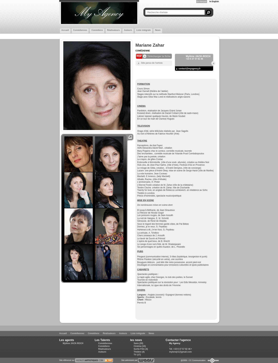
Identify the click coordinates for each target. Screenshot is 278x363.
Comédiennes (80, 30)
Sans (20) (138, 343)
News (157, 30)
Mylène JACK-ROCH (73, 343)
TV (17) (137, 354)
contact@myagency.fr (190, 68)
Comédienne (142, 50)
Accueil (65, 30)
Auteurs (128, 30)
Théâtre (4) (139, 352)
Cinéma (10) (140, 346)
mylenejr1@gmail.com (180, 352)
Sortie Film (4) (141, 349)
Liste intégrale (143, 30)
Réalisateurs (113, 30)
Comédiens (97, 30)
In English (214, 1)
